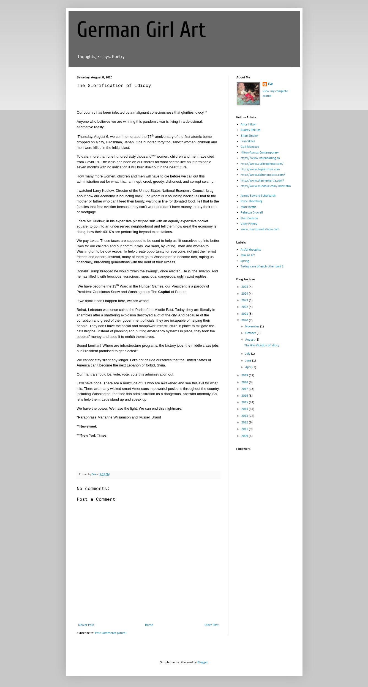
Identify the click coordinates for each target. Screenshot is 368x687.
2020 (245, 320)
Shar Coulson (249, 218)
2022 (245, 307)
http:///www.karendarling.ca (260, 158)
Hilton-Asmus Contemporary (260, 152)
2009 (245, 436)
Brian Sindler (249, 136)
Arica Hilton (248, 124)
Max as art (248, 255)
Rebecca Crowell (252, 212)
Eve (270, 84)
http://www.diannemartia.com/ (262, 180)
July (248, 353)
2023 (245, 300)
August (250, 339)
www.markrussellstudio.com (260, 229)
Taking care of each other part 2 (262, 266)
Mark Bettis (248, 207)
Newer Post (86, 625)
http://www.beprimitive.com (260, 169)
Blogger (202, 662)
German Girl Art (141, 30)
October (251, 333)
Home (149, 625)
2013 (245, 416)
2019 (245, 375)
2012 (245, 422)
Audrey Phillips (250, 130)
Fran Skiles (248, 141)
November (252, 326)
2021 (245, 314)
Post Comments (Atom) (111, 633)
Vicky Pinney (249, 224)
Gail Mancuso (250, 147)
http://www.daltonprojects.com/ (263, 175)
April (248, 367)
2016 (245, 396)
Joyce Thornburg (251, 201)
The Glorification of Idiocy (261, 345)
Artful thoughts (251, 249)
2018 (245, 382)
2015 (245, 402)
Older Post (212, 625)
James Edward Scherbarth (258, 196)
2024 (245, 293)
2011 (245, 429)
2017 (245, 389)
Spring (245, 261)
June (248, 360)
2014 (245, 409)
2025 (245, 287)
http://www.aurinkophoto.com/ (262, 164)
